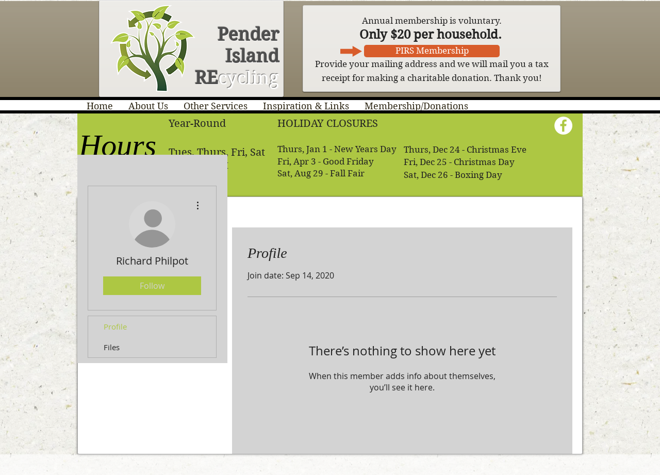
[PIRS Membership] (432, 51)
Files (112, 347)
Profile (115, 326)
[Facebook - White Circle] (563, 126)
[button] (148, 106)
